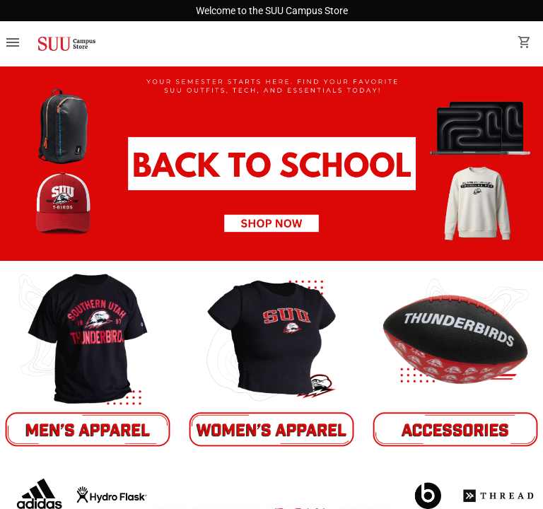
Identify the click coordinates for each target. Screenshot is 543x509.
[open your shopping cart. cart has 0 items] (524, 44)
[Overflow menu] (12, 44)
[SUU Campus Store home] (66, 44)
